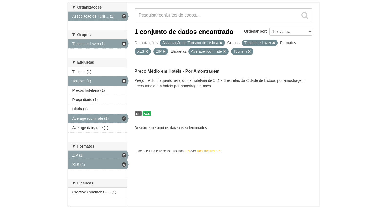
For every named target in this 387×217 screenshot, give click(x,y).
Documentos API (209, 151)
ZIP (138, 113)
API (187, 151)
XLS (147, 113)
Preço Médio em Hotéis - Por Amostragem (177, 71)
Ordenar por (255, 31)
